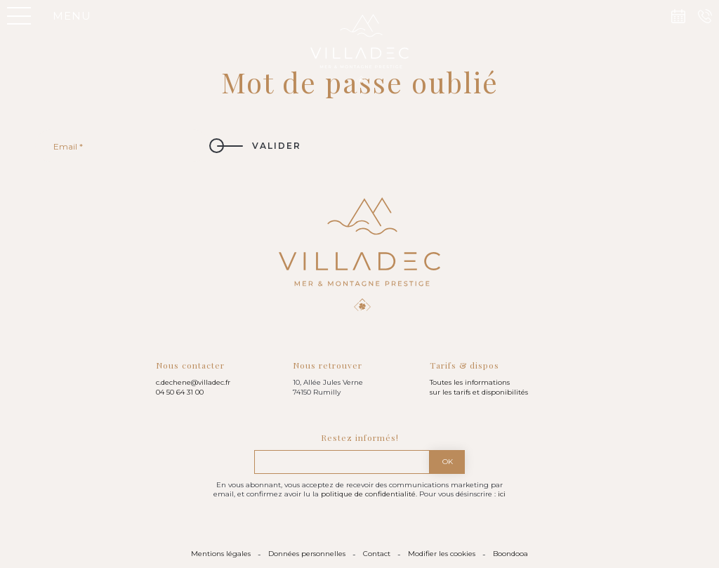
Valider (276, 145)
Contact (376, 553)
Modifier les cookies (441, 553)
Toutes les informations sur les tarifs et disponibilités (479, 387)
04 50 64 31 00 (180, 392)
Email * (68, 146)
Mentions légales (221, 553)
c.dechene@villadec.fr (193, 382)
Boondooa (510, 553)
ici (502, 493)
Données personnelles (306, 553)
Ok (447, 461)
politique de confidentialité (368, 493)
